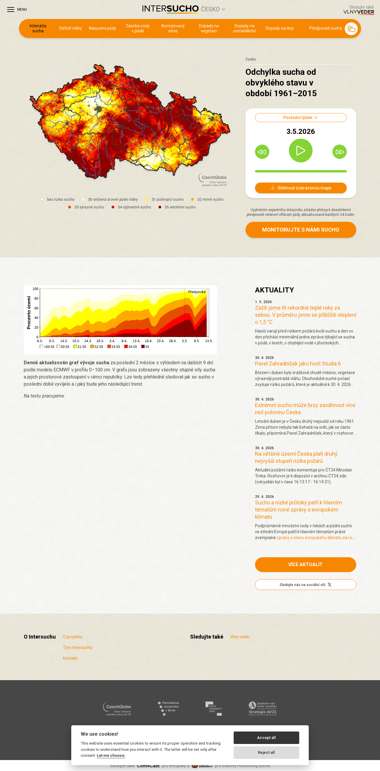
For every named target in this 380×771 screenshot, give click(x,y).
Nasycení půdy (102, 28)
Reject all (266, 752)
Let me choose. (111, 755)
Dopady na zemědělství (244, 28)
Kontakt (70, 658)
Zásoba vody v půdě (138, 28)
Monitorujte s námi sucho (300, 230)
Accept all (266, 737)
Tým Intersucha (77, 647)
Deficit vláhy (70, 28)
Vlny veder (240, 636)
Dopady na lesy (280, 28)
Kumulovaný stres (173, 28)
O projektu (72, 636)
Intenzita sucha (38, 28)
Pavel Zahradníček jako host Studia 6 (298, 363)
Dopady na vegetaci (209, 28)
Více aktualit (305, 564)
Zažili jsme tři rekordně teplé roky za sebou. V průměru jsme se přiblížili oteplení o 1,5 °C (305, 315)
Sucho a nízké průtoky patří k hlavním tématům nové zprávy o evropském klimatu (298, 509)
